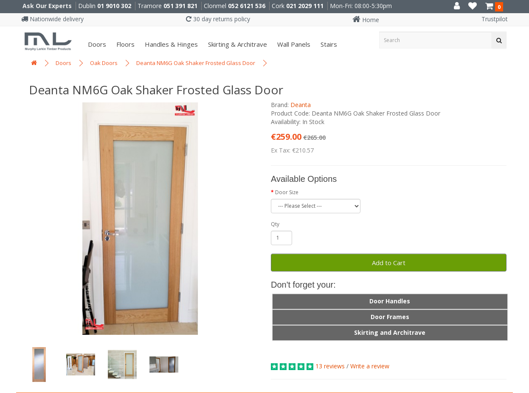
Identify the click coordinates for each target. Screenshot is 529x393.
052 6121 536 (246, 6)
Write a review (369, 366)
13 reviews (330, 366)
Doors (96, 44)
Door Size (286, 192)
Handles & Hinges (170, 44)
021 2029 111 (305, 6)
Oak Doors (104, 63)
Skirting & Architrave (236, 44)
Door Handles (389, 301)
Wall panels (293, 44)
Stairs (328, 44)
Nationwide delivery (52, 19)
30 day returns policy (218, 19)
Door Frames (390, 317)
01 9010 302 (114, 6)
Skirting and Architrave (389, 332)
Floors (125, 44)
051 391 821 (180, 6)
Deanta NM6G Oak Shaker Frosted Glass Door (195, 63)
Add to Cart (388, 262)
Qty (275, 224)
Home (365, 20)
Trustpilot (494, 19)
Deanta (300, 105)
